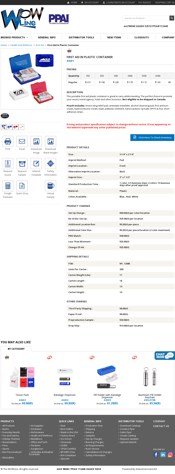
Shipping (90, 428)
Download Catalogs (130, 425)
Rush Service (92, 448)
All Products (8, 425)
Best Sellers (67, 428)
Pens (5, 445)
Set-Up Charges (94, 438)
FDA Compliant (68, 455)
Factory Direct (68, 435)
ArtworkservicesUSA (146, 469)
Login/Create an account (120, 2)
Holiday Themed (11, 438)
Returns (90, 432)
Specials (65, 458)
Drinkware (36, 428)
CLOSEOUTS (141, 37)
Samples (90, 435)
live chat (165, 355)
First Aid (40, 45)
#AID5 (107, 397)
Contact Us (161, 426)
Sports (5, 448)
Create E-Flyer (127, 428)
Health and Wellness (21, 45)
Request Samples (129, 438)
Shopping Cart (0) (164, 2)
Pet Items (35, 445)
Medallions (36, 438)
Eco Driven (66, 438)
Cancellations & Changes (99, 452)
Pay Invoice (145, 2)
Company (159, 421)
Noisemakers (9, 442)
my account (92, 2)
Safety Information (95, 455)
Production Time (94, 425)
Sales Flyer (126, 432)
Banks (5, 428)
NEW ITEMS (114, 37)
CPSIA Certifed (68, 448)
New (63, 425)
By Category (16, 348)
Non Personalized (11, 452)
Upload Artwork (128, 442)
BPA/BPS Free (68, 452)
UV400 (64, 445)
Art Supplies (37, 425)
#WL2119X (150, 397)
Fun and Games (10, 435)
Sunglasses (37, 448)
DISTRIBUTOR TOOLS (81, 37)
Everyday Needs (11, 432)
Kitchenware (37, 432)
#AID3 (22, 397)
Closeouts (66, 442)
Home (74, 2)
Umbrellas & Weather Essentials (41, 453)
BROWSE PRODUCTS (13, 37)
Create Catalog (128, 435)
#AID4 (65, 397)
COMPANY (168, 37)
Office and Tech (39, 442)
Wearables (8, 457)
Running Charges (95, 442)
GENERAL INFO (47, 37)
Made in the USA (69, 432)
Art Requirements (95, 445)
